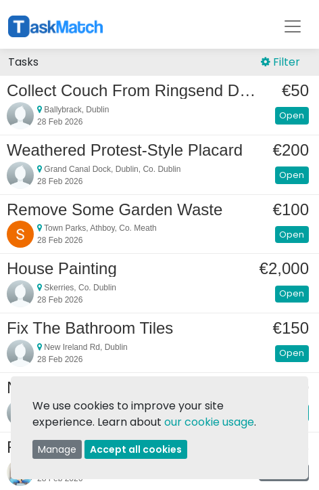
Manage (57, 449)
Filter (280, 62)
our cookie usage (209, 422)
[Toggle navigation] (292, 26)
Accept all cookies (136, 449)
